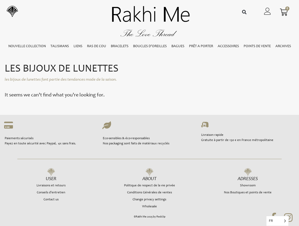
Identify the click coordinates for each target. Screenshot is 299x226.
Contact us (51, 199)
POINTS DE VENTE (257, 46)
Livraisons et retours (51, 185)
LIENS (78, 46)
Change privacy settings (149, 199)
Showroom (248, 185)
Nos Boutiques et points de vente (248, 192)
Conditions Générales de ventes (149, 192)
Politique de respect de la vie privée (149, 185)
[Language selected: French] (277, 221)
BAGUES (177, 46)
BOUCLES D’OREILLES (150, 46)
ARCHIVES (283, 46)
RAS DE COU (96, 46)
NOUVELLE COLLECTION (27, 46)
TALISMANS (59, 46)
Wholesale (149, 206)
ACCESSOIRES (228, 46)
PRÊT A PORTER (201, 46)
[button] (244, 12)
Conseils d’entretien (51, 192)
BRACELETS (119, 46)
